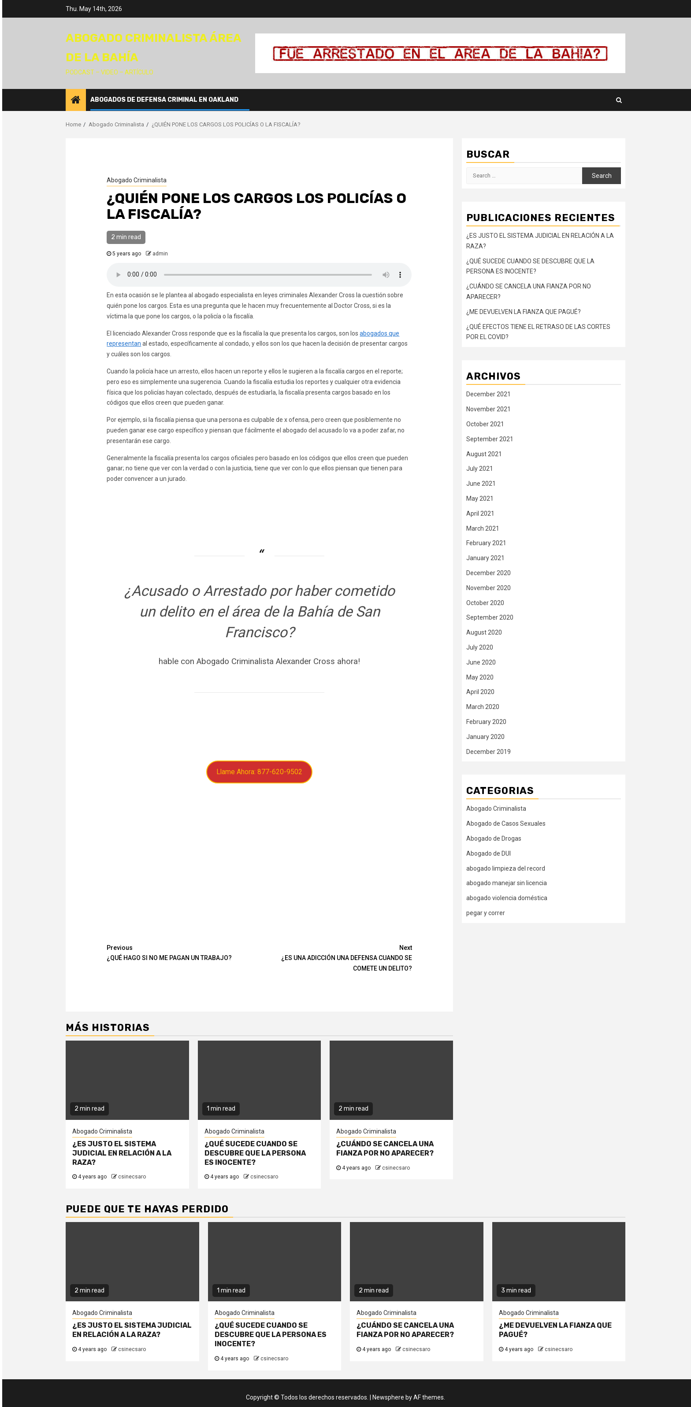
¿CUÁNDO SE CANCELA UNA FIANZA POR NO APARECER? (385, 1148)
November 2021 (488, 409)
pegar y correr (485, 912)
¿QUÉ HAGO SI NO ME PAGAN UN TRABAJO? (183, 952)
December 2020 (488, 572)
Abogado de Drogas (493, 838)
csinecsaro (132, 1177)
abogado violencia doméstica (506, 897)
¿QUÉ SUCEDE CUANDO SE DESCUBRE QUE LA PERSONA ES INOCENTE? (255, 1153)
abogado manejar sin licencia (506, 882)
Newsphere (388, 1397)
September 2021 (489, 439)
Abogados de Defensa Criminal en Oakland (164, 99)
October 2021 (485, 424)
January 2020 (485, 736)
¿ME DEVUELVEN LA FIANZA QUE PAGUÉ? (523, 311)
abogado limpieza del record (505, 868)
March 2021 (482, 528)
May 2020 (480, 677)
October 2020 (485, 602)
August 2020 (484, 632)
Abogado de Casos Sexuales (506, 823)
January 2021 (485, 557)
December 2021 (488, 394)
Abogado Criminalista (137, 180)
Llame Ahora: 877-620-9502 (259, 772)
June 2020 (481, 662)
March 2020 (482, 706)
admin (160, 254)
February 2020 (486, 721)
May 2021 (480, 498)
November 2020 (488, 587)
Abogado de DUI (488, 853)
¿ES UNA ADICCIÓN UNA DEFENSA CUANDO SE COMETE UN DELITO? (336, 957)
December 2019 (488, 751)
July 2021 (479, 468)
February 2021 (486, 543)
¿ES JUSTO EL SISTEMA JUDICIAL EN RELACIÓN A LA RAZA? (121, 1153)
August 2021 (484, 454)
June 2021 (481, 483)
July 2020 (479, 647)
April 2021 (480, 513)
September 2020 (489, 617)
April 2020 (480, 691)
